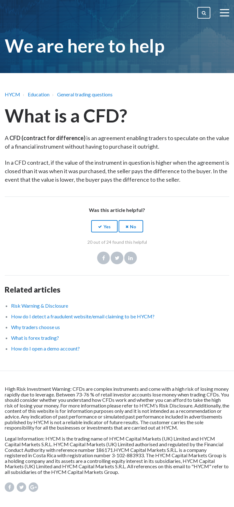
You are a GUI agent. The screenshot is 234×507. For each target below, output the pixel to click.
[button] (104, 226)
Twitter (117, 258)
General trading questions (85, 94)
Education (39, 94)
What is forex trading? (35, 338)
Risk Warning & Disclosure (39, 306)
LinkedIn (130, 258)
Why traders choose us (35, 327)
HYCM (12, 94)
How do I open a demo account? (45, 348)
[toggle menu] (224, 12)
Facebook (103, 258)
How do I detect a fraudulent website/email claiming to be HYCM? (83, 316)
